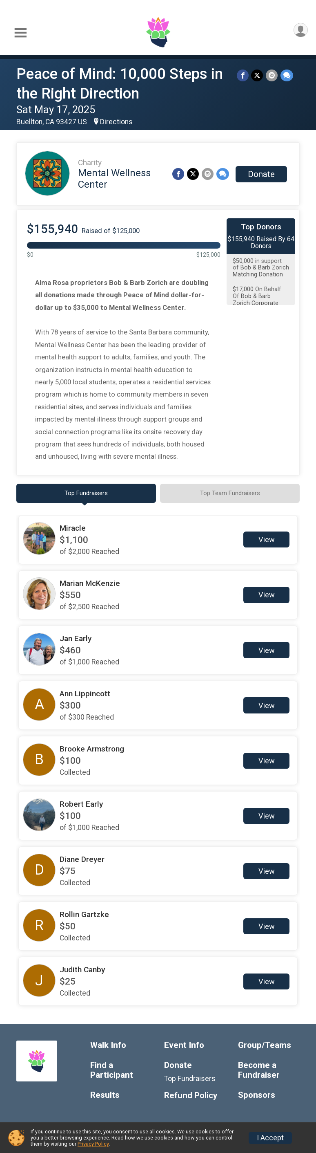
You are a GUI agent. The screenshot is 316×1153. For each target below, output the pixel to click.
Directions (116, 122)
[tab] (86, 493)
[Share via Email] (272, 75)
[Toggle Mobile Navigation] (20, 33)
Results (105, 1095)
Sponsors (256, 1095)
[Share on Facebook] (243, 75)
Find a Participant (111, 1070)
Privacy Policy (93, 1144)
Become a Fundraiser (259, 1070)
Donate (261, 174)
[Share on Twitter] (258, 75)
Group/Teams (264, 1045)
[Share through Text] (286, 75)
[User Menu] (300, 30)
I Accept (270, 1138)
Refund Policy (190, 1096)
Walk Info (108, 1045)
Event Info (184, 1045)
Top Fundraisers (190, 1079)
